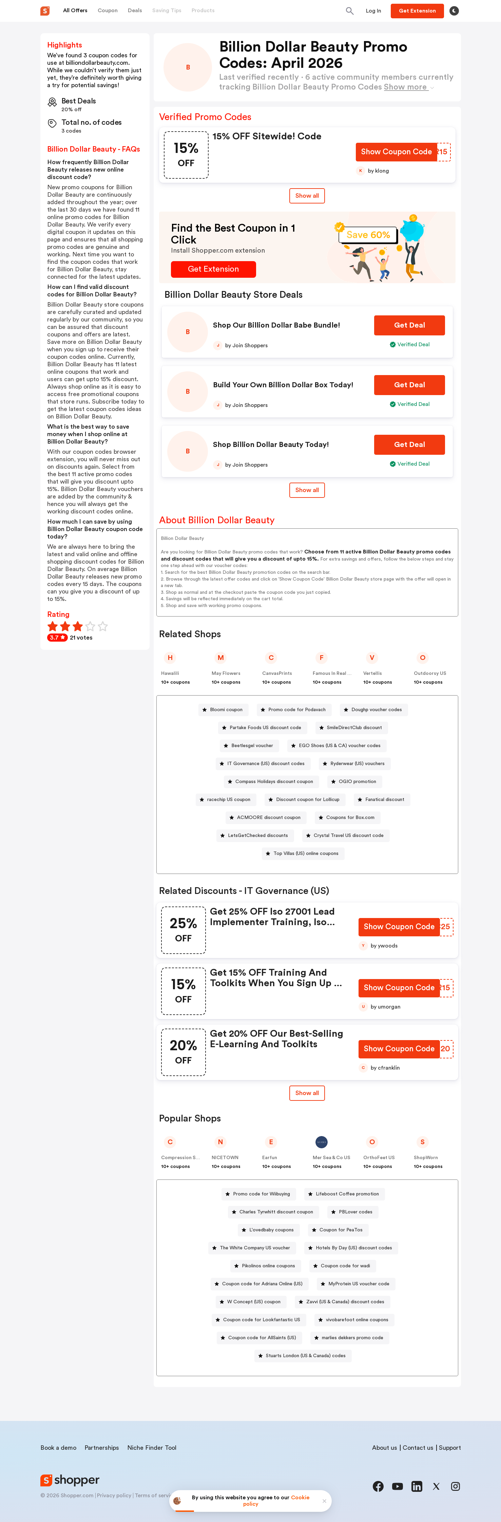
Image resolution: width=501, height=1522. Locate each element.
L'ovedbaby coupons (271, 1230)
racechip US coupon (228, 799)
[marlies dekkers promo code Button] (349, 1338)
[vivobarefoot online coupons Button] (354, 1320)
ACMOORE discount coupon (269, 817)
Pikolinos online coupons (268, 1266)
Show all (307, 1093)
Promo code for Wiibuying (261, 1194)
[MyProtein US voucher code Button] (356, 1284)
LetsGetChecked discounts (258, 835)
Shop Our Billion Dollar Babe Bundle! (276, 325)
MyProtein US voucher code (358, 1284)
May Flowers (226, 673)
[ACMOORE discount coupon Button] (266, 818)
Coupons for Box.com (350, 817)
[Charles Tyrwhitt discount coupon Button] (273, 1212)
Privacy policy (114, 1495)
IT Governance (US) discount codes (266, 763)
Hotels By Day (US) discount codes (354, 1248)
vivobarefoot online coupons (357, 1320)
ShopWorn (426, 1157)
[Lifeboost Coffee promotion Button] (344, 1194)
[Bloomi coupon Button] (223, 710)
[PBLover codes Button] (353, 1212)
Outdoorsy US (430, 673)
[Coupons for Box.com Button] (348, 818)
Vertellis (372, 673)
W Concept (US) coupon (254, 1302)
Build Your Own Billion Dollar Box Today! (283, 385)
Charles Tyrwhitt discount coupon (276, 1212)
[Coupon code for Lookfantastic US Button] (259, 1320)
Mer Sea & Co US (331, 1157)
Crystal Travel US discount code (349, 835)
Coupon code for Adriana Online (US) (262, 1284)
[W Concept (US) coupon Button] (251, 1302)
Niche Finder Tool (151, 1448)
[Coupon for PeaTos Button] (338, 1230)
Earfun (269, 1157)
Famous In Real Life (334, 673)
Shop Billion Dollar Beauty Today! (271, 444)
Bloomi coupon (226, 709)
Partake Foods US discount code (265, 727)
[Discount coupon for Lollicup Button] (305, 800)
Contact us (418, 1448)
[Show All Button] (307, 1093)
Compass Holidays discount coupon (274, 781)
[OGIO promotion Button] (354, 782)
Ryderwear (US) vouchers (357, 763)
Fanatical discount (384, 799)
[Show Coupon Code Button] (396, 153)
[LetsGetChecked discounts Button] (255, 836)
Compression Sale (182, 1157)
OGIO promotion (357, 781)
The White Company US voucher (255, 1248)
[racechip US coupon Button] (226, 800)
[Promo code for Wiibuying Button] (258, 1194)
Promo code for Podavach (297, 709)
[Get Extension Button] (213, 269)
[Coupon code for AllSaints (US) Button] (259, 1338)
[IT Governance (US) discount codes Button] (263, 764)
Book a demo (58, 1448)
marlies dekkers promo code (352, 1337)
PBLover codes (355, 1212)
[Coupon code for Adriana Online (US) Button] (260, 1284)
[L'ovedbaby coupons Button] (269, 1230)
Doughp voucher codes (376, 709)
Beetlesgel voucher (252, 745)
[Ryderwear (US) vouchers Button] (355, 764)
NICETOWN (225, 1157)
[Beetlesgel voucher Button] (249, 746)
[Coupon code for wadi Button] (342, 1266)
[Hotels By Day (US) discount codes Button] (351, 1248)
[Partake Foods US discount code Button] (262, 728)
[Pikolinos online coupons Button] (265, 1266)
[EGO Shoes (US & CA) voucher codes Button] (337, 746)
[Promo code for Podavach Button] (294, 710)
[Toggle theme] (454, 11)
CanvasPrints (277, 673)
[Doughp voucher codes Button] (374, 710)
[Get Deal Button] (409, 325)
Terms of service (155, 1495)
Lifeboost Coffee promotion (347, 1194)
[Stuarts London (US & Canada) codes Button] (303, 1356)
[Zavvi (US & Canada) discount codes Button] (342, 1302)
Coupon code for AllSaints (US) (262, 1337)
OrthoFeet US (379, 1157)
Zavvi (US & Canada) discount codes (345, 1302)
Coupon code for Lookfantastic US (261, 1320)
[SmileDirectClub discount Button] (351, 728)
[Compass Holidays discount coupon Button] (271, 782)
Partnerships (101, 1448)
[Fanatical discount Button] (382, 800)
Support (450, 1448)
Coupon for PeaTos (341, 1230)
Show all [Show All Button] (307, 196)
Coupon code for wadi (345, 1266)
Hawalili (170, 673)
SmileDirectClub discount (354, 727)
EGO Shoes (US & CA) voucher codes (340, 745)
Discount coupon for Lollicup (308, 799)
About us (384, 1448)
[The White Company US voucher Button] (252, 1248)
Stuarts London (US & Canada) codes (306, 1355)
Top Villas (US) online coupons (306, 853)
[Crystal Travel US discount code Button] (346, 836)
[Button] (373, 11)
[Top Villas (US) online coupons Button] (303, 853)
